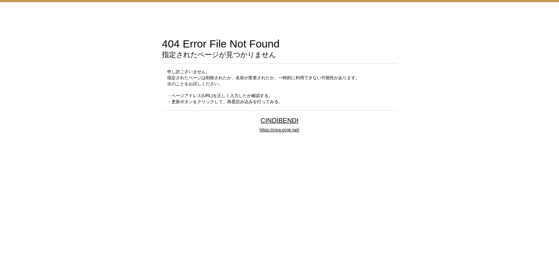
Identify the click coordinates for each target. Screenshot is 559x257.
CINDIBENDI (280, 120)
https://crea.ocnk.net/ (279, 129)
